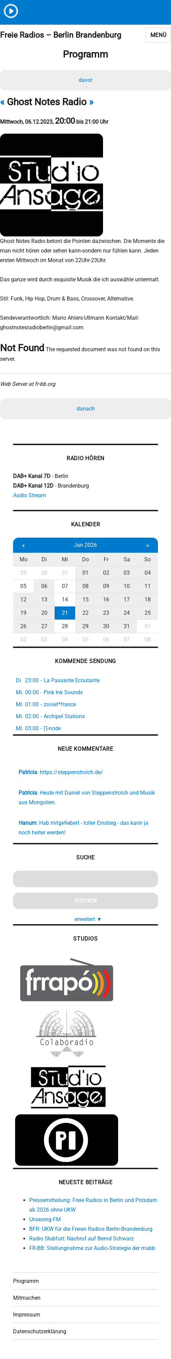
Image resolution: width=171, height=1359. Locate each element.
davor (85, 80)
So (147, 559)
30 (44, 573)
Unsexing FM (45, 1219)
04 (148, 573)
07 (65, 586)
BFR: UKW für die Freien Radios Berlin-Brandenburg (90, 1229)
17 (127, 599)
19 (23, 613)
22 (85, 613)
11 (148, 586)
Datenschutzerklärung (39, 1331)
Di (44, 559)
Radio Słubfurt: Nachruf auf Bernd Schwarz (81, 1238)
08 (85, 586)
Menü (158, 35)
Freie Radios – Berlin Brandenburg (60, 35)
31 (65, 573)
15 (85, 599)
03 (127, 573)
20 (44, 613)
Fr (106, 559)
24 (127, 613)
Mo (23, 559)
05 (23, 586)
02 (106, 573)
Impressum (26, 1314)
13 (44, 599)
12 (23, 599)
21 (65, 613)
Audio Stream (29, 495)
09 (106, 586)
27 (44, 626)
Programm (26, 1281)
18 (148, 599)
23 (106, 613)
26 (23, 626)
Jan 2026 (85, 545)
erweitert (88, 919)
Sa (127, 559)
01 (85, 573)
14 (65, 599)
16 (106, 599)
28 (65, 626)
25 (148, 613)
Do (85, 559)
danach (86, 408)
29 (23, 573)
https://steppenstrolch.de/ (71, 772)
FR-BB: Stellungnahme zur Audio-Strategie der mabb (92, 1248)
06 (44, 586)
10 (127, 586)
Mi (65, 559)
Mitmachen (27, 1298)
